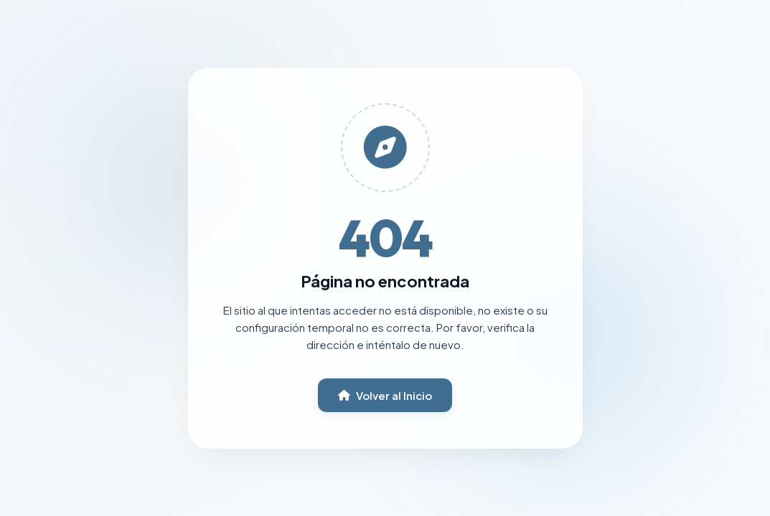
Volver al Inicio (385, 395)
